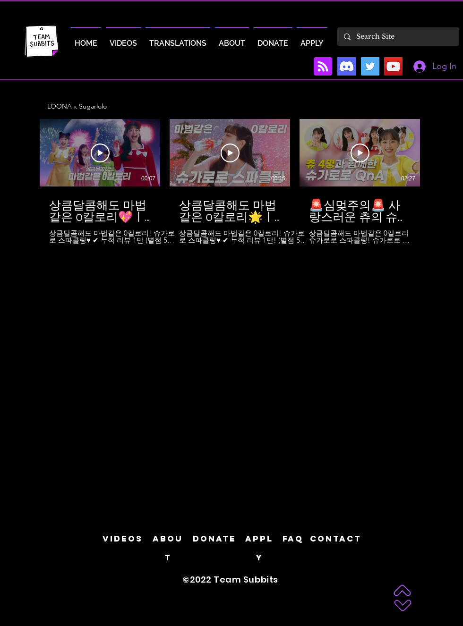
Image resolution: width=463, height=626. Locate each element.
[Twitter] (370, 66)
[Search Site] (397, 36)
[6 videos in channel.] (231, 181)
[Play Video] (100, 153)
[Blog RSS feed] (323, 66)
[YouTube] (393, 66)
